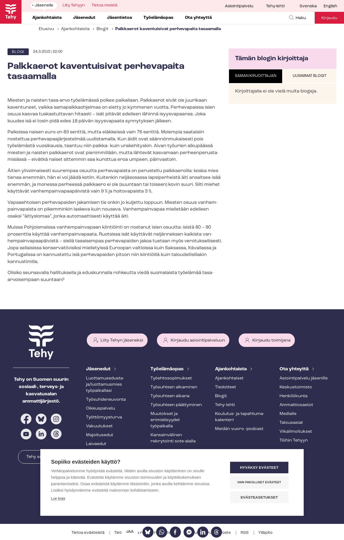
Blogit (102, 29)
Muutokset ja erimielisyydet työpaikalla (165, 420)
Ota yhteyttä (295, 369)
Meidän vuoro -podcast (239, 429)
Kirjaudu (329, 18)
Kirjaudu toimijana (271, 340)
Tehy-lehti (275, 6)
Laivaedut (96, 444)
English (330, 6)
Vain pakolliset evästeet (260, 482)
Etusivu (46, 29)
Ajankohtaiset (229, 378)
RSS (245, 533)
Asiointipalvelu (239, 6)
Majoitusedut (99, 435)
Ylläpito (265, 533)
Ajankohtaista (75, 29)
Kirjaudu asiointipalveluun (198, 340)
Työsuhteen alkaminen (173, 387)
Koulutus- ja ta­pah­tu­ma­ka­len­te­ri (239, 417)
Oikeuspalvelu (100, 408)
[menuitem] (312, 6)
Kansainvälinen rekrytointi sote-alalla (173, 438)
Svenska (308, 6)
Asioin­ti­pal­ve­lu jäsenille (304, 378)
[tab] (256, 76)
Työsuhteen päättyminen (176, 405)
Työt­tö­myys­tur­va (104, 417)
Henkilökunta (293, 396)
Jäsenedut (99, 369)
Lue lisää (58, 499)
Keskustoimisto (296, 387)
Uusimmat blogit (310, 76)
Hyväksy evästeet (260, 468)
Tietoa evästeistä (88, 533)
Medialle (288, 414)
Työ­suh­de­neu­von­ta (106, 399)
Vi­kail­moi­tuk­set (296, 431)
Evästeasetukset (260, 497)
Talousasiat (291, 423)
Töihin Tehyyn (294, 440)
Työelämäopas (167, 369)
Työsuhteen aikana (169, 396)
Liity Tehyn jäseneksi (122, 340)
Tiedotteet (225, 387)
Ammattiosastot (296, 405)
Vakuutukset (99, 426)
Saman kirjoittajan (255, 76)
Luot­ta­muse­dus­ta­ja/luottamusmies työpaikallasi (105, 384)
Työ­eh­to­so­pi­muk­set (171, 378)
